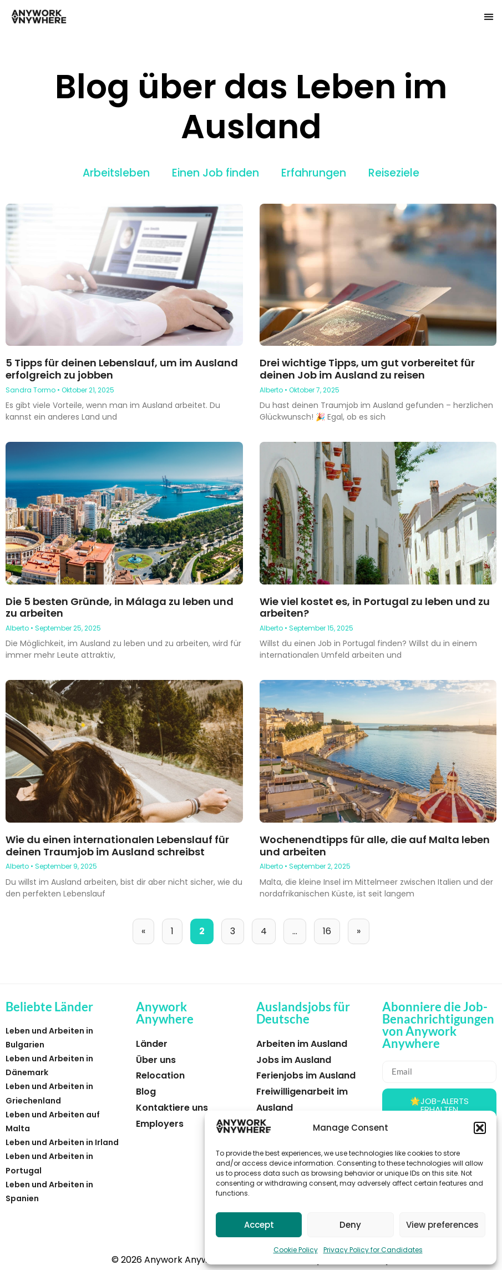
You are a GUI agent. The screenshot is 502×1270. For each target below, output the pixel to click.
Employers (160, 1123)
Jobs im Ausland (293, 1060)
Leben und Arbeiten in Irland (62, 1142)
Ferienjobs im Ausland (306, 1075)
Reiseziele (393, 172)
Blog (146, 1091)
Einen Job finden (215, 172)
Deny (350, 1225)
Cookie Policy (295, 1249)
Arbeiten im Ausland (301, 1043)
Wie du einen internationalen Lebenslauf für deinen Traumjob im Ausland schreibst (117, 846)
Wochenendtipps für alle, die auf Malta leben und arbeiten (375, 846)
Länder (152, 1043)
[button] (479, 1127)
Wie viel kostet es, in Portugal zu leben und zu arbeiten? (375, 607)
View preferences (442, 1225)
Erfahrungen (313, 172)
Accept (259, 1225)
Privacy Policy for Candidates (373, 1249)
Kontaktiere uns (172, 1107)
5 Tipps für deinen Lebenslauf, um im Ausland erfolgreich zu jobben (122, 369)
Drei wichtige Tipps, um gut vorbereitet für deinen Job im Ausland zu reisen (367, 369)
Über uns (156, 1060)
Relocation (160, 1075)
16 (331, 928)
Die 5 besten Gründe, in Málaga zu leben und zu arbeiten (120, 607)
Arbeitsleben (116, 172)
